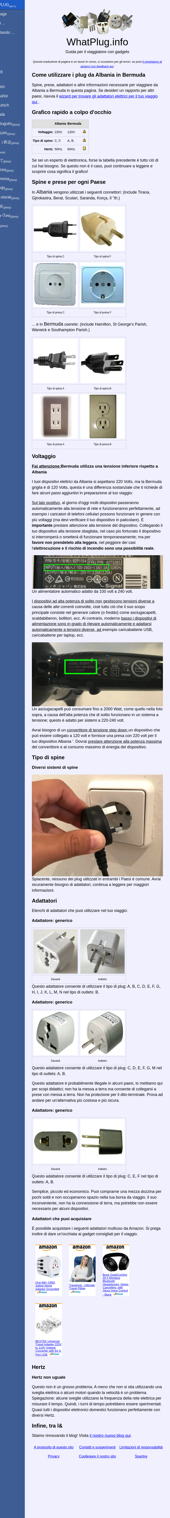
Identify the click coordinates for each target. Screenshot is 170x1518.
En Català (11, 114)
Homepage (12, 14)
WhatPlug (16, 5)
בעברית (12, 224)
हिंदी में (11, 151)
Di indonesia (17, 178)
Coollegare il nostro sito (104, 1485)
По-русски (15, 169)
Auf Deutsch (13, 105)
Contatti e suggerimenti (105, 1470)
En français (16, 132)
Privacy (66, 1485)
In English (11, 86)
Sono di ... (11, 23)
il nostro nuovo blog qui (125, 1458)
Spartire (143, 1485)
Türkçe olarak (18, 197)
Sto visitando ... (16, 32)
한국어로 (14, 206)
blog (6, 48)
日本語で (14, 160)
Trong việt (15, 188)
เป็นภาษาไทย (17, 215)
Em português (18, 123)
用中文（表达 (18, 142)
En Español (12, 96)
